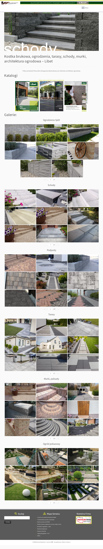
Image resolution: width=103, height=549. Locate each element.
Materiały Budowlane (41, 546)
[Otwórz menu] (83, 11)
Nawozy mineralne (41, 535)
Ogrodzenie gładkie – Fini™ (43, 537)
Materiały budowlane (42, 532)
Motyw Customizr (66, 546)
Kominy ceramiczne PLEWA (43, 526)
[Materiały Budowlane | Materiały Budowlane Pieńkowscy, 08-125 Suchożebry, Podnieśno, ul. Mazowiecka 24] (51, 5)
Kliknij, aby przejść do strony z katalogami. (51, 84)
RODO (38, 539)
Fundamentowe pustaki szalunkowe (45, 523)
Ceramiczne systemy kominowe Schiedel (46, 521)
